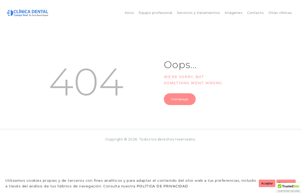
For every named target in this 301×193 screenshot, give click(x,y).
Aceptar (267, 183)
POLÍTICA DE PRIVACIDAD (162, 186)
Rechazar (286, 183)
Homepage (179, 99)
